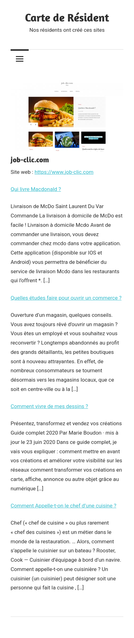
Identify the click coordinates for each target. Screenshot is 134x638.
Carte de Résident (67, 17)
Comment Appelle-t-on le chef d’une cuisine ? (63, 505)
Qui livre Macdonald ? (36, 189)
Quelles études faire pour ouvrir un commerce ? (66, 298)
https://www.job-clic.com (64, 172)
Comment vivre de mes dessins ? (49, 406)
